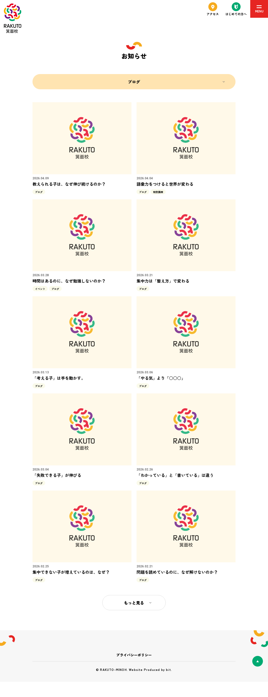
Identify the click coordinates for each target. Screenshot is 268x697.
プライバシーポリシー (134, 654)
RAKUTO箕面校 (12, 18)
